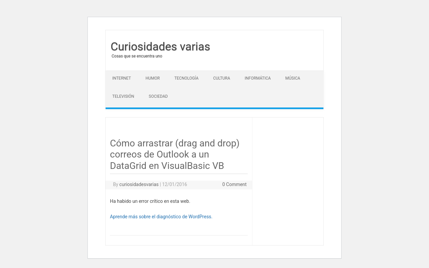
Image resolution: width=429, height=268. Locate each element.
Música (292, 78)
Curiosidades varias (160, 46)
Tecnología (186, 78)
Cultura (221, 78)
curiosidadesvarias (139, 184)
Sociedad (158, 96)
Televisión (123, 96)
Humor (152, 78)
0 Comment (234, 184)
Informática (258, 78)
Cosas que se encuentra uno (137, 56)
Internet (121, 78)
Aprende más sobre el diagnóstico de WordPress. (161, 216)
